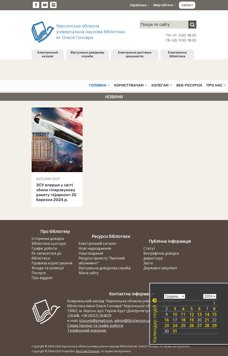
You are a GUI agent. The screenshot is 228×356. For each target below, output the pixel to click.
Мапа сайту (89, 272)
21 (207, 320)
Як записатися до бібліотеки (46, 256)
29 (214, 325)
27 (199, 325)
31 (175, 331)
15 (214, 314)
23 (166, 325)
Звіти (148, 263)
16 (166, 320)
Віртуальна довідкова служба (87, 54)
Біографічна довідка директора (161, 256)
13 (199, 314)
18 (183, 320)
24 (175, 325)
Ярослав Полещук (88, 351)
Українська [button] (139, 5)
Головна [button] (99, 85)
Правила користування (52, 263)
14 (207, 314)
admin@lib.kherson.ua (132, 320)
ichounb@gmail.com (95, 320)
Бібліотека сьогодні (49, 243)
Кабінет (187, 5)
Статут (149, 248)
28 (207, 325)
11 (183, 314)
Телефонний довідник (86, 330)
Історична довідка (48, 238)
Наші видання (91, 253)
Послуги (39, 272)
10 (175, 314)
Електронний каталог (47, 54)
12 (191, 314)
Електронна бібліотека (177, 54)
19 (191, 320)
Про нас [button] (216, 85)
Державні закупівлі (160, 267)
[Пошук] (192, 25)
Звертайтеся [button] (164, 5)
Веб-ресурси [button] (189, 85)
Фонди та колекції (48, 267)
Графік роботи (44, 248)
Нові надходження (95, 248)
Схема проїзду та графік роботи (95, 325)
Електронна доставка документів (134, 54)
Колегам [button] (161, 85)
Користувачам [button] (130, 85)
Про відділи (42, 277)
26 (191, 325)
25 (183, 325)
